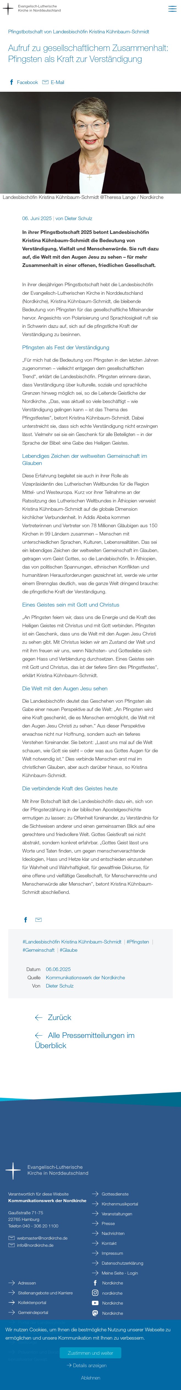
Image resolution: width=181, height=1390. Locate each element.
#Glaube (68, 950)
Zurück (59, 1017)
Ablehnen (90, 1378)
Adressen (26, 1282)
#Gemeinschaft (39, 950)
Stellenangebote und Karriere (45, 1292)
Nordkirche (112, 1282)
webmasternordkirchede (42, 1237)
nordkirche (112, 1293)
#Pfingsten (138, 942)
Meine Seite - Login (119, 1272)
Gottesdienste (114, 1193)
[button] (172, 9)
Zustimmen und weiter (90, 1353)
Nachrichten (113, 1233)
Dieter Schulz (78, 218)
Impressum (112, 1253)
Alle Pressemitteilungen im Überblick (85, 1040)
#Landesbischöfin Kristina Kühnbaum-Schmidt (73, 942)
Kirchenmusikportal (119, 1203)
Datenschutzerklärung (122, 1263)
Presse (108, 1223)
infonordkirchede (35, 1245)
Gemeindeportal (32, 1312)
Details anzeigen (89, 1365)
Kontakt (109, 1243)
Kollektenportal (31, 1302)
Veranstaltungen (116, 1213)
